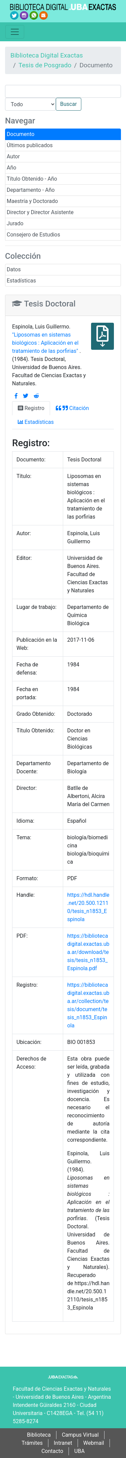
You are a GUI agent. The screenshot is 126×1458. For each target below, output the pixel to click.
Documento (20, 134)
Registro (31, 408)
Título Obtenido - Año (32, 179)
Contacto (52, 1451)
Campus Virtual (80, 1435)
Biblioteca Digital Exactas (46, 55)
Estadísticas (21, 280)
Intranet (63, 1443)
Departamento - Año (31, 190)
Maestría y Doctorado (32, 201)
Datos (14, 269)
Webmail (93, 1443)
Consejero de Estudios (33, 234)
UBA (79, 1451)
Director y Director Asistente (40, 212)
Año (11, 167)
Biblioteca (39, 1435)
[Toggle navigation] (14, 32)
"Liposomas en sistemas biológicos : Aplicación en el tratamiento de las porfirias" (45, 343)
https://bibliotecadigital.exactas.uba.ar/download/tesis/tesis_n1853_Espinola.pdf (88, 952)
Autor (13, 156)
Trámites (32, 1443)
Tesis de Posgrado (45, 65)
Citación (72, 408)
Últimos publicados (30, 145)
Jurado (15, 223)
